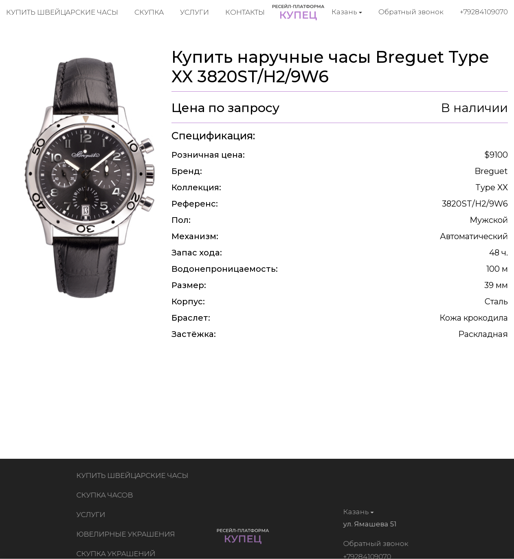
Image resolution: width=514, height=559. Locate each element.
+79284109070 (484, 12)
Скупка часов (106, 495)
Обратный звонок (411, 12)
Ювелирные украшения (127, 534)
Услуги (194, 12)
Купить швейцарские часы (62, 12)
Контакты (245, 12)
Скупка (149, 12)
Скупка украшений (117, 554)
